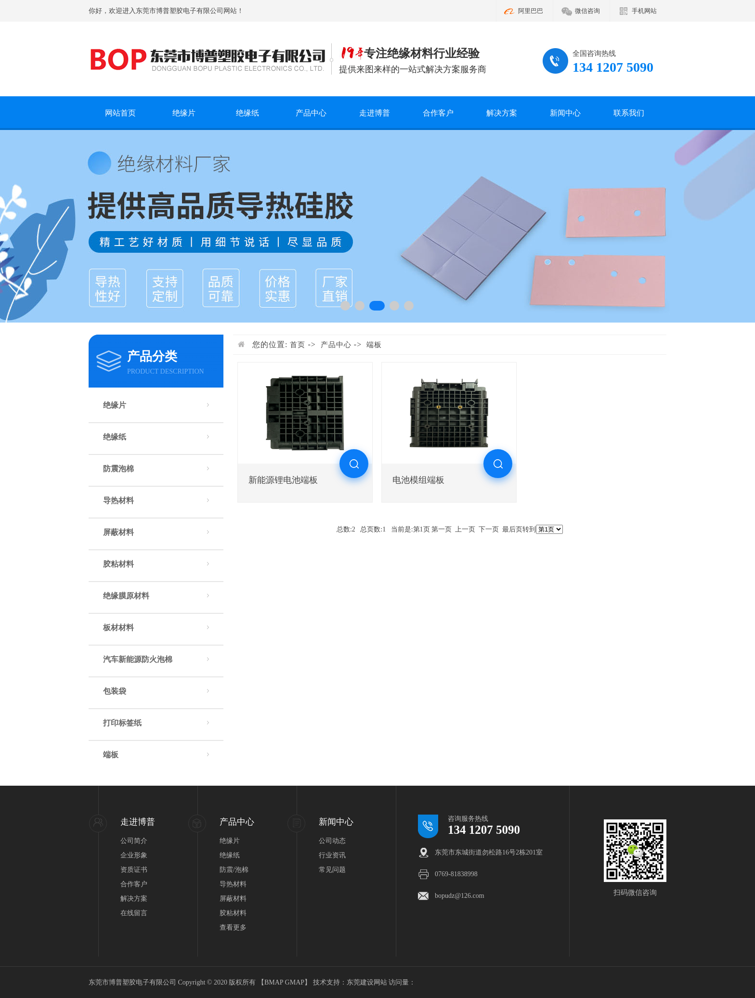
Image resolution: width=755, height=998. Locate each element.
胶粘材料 (118, 564)
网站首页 (120, 113)
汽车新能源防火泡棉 (137, 659)
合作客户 (438, 113)
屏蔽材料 (118, 532)
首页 (297, 345)
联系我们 (628, 113)
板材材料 (118, 627)
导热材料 (118, 500)
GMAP (294, 982)
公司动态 (332, 840)
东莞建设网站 (367, 982)
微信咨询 (587, 10)
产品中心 (311, 113)
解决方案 (501, 113)
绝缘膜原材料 (126, 596)
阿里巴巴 (530, 10)
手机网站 (644, 10)
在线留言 (133, 913)
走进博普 (374, 113)
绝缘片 (183, 113)
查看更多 (233, 927)
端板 (110, 755)
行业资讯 (332, 855)
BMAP (273, 982)
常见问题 (332, 869)
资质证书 (133, 869)
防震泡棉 (118, 469)
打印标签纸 (122, 723)
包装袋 (114, 691)
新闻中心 (565, 113)
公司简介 (133, 840)
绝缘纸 (247, 113)
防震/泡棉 (234, 869)
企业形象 (133, 855)
